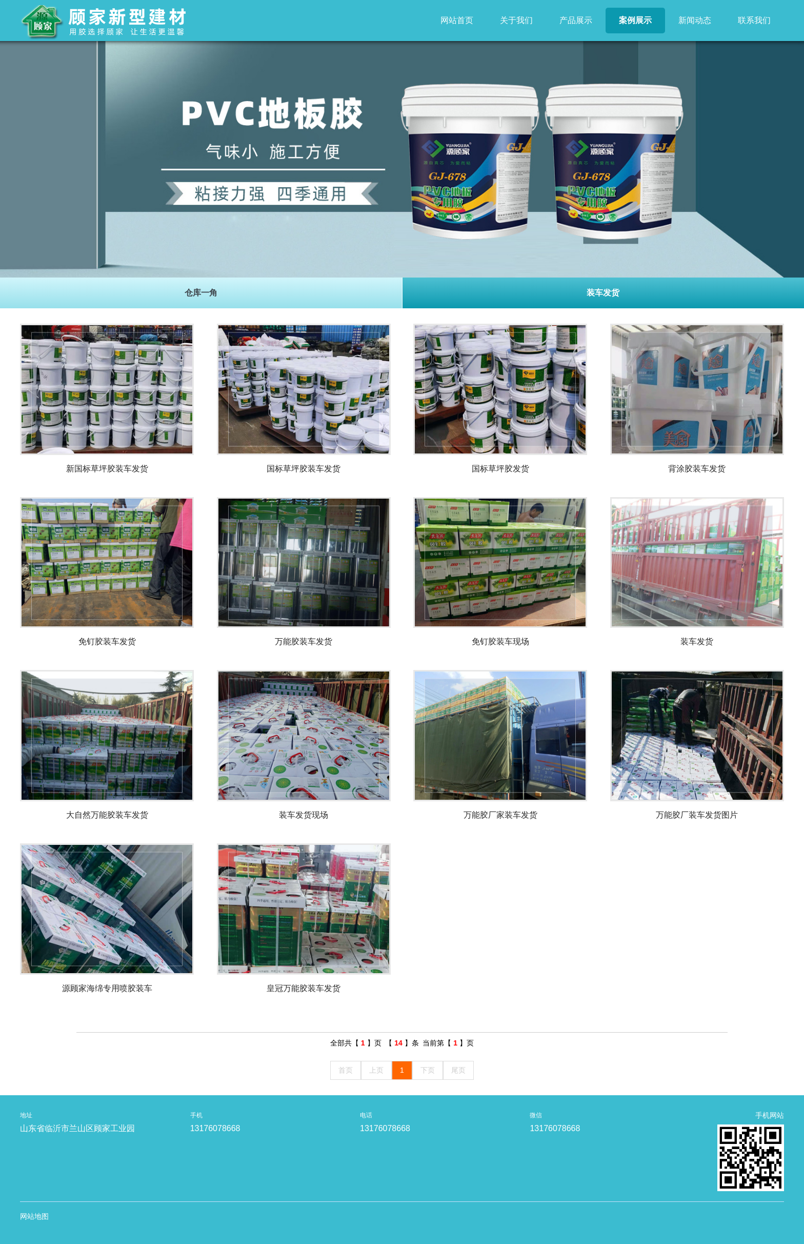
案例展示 (635, 20)
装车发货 (603, 292)
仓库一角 (201, 292)
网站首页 (456, 20)
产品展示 (575, 20)
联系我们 (754, 20)
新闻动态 (694, 20)
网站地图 (34, 1216)
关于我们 (516, 20)
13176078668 (215, 1128)
